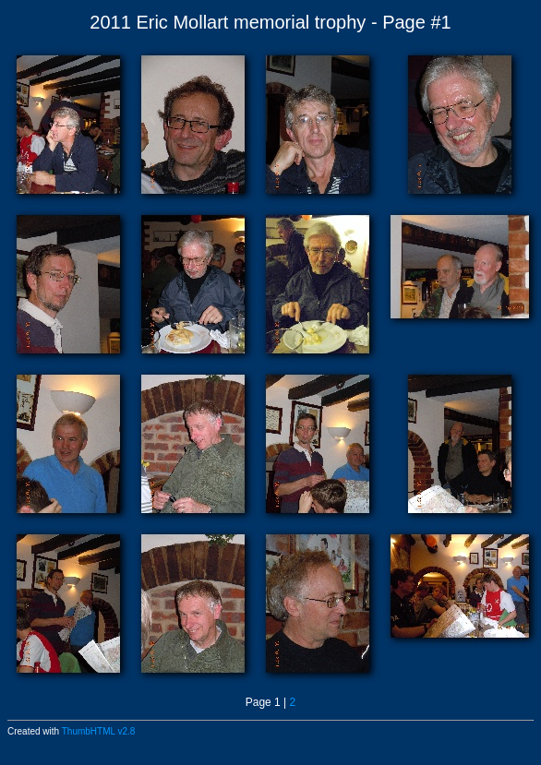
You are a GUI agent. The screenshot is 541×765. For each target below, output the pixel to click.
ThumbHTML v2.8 (99, 731)
